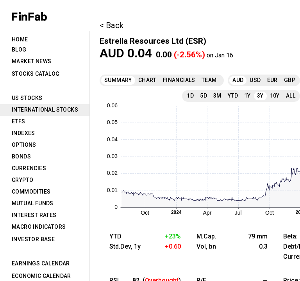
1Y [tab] (247, 95)
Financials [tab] (179, 80)
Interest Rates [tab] (34, 215)
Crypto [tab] (22, 180)
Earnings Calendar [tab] (41, 263)
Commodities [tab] (31, 192)
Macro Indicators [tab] (39, 227)
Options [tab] (24, 145)
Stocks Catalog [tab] (36, 74)
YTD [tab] (233, 95)
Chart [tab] (147, 80)
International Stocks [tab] (45, 110)
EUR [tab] (272, 80)
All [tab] (290, 95)
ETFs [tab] (18, 121)
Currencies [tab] (29, 168)
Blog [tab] (19, 49)
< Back (111, 25)
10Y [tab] (275, 95)
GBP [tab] (289, 80)
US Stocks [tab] (27, 98)
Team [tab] (209, 80)
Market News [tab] (31, 61)
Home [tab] (20, 39)
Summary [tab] (118, 80)
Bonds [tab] (21, 156)
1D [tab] (190, 95)
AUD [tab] (237, 80)
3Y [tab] (260, 95)
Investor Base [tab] (33, 239)
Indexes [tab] (23, 133)
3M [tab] (217, 95)
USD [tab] (255, 80)
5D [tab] (203, 95)
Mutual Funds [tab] (33, 203)
